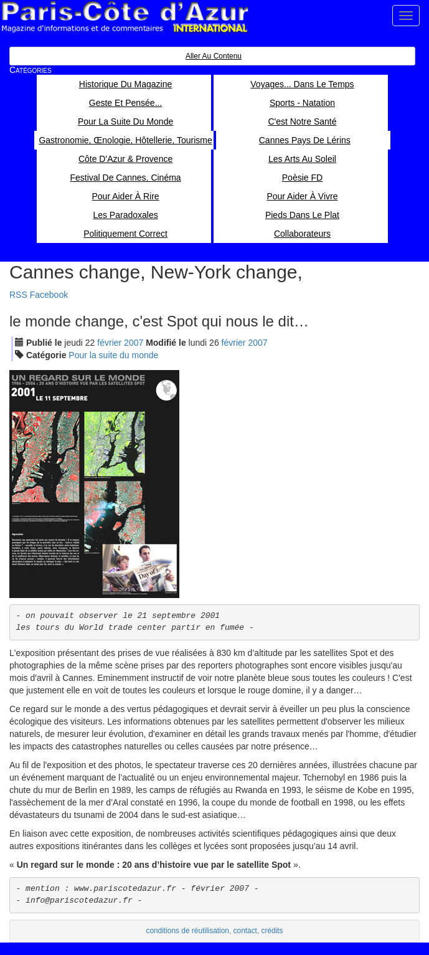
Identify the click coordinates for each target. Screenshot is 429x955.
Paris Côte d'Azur (124, 17)
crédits (272, 930)
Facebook (49, 295)
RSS (18, 295)
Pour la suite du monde (113, 355)
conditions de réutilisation (187, 930)
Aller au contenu (214, 56)
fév (109, 343)
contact (245, 930)
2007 (133, 343)
